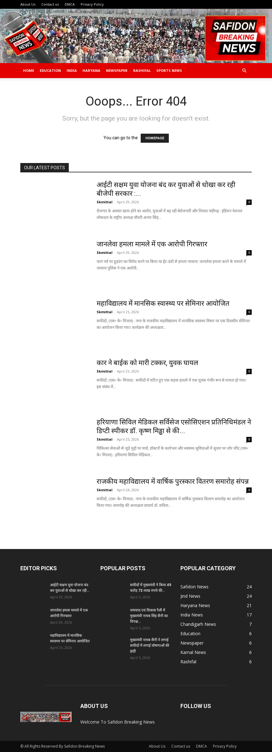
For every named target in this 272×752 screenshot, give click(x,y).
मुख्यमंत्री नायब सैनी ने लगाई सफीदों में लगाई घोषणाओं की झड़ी (149, 645)
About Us (27, 4)
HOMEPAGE (154, 138)
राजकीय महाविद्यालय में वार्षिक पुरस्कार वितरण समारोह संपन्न (173, 481)
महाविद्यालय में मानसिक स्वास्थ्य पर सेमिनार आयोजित (164, 303)
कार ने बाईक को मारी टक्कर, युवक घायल (147, 363)
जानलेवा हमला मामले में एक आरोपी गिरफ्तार (152, 244)
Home (28, 70)
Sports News (169, 70)
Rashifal (142, 70)
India (72, 70)
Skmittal (105, 202)
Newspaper (117, 70)
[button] (244, 71)
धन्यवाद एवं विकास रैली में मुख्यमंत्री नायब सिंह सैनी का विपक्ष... (149, 616)
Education (50, 70)
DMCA (70, 4)
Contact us (50, 4)
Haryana (91, 70)
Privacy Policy (92, 4)
